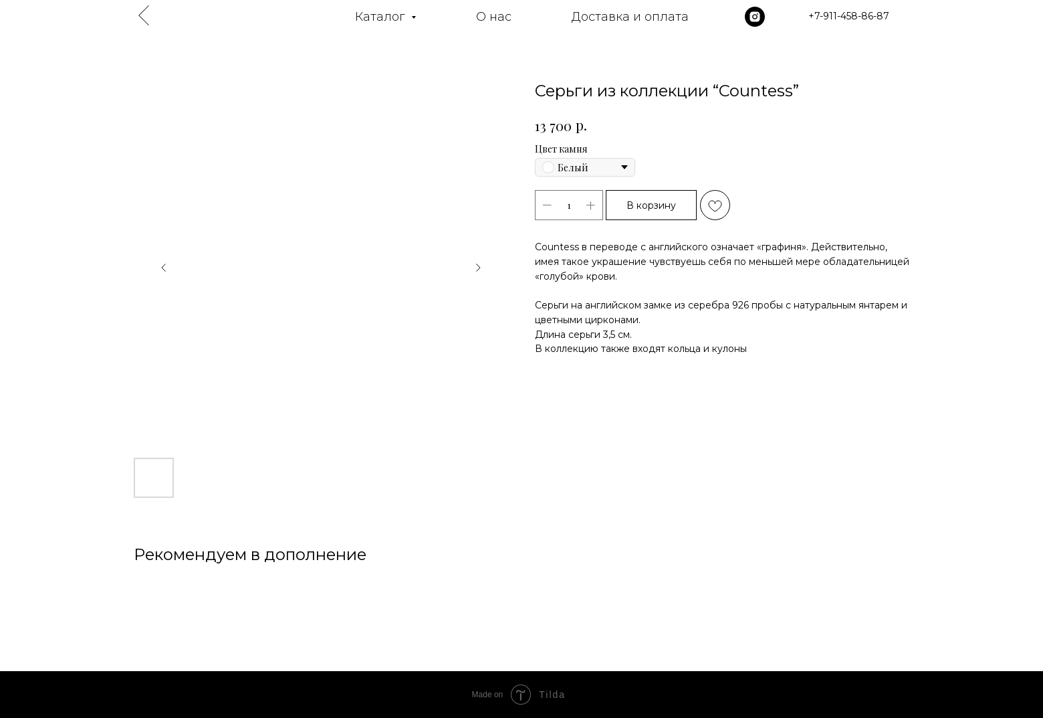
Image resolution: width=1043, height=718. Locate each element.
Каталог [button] (381, 16)
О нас (493, 16)
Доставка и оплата (630, 16)
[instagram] (755, 17)
